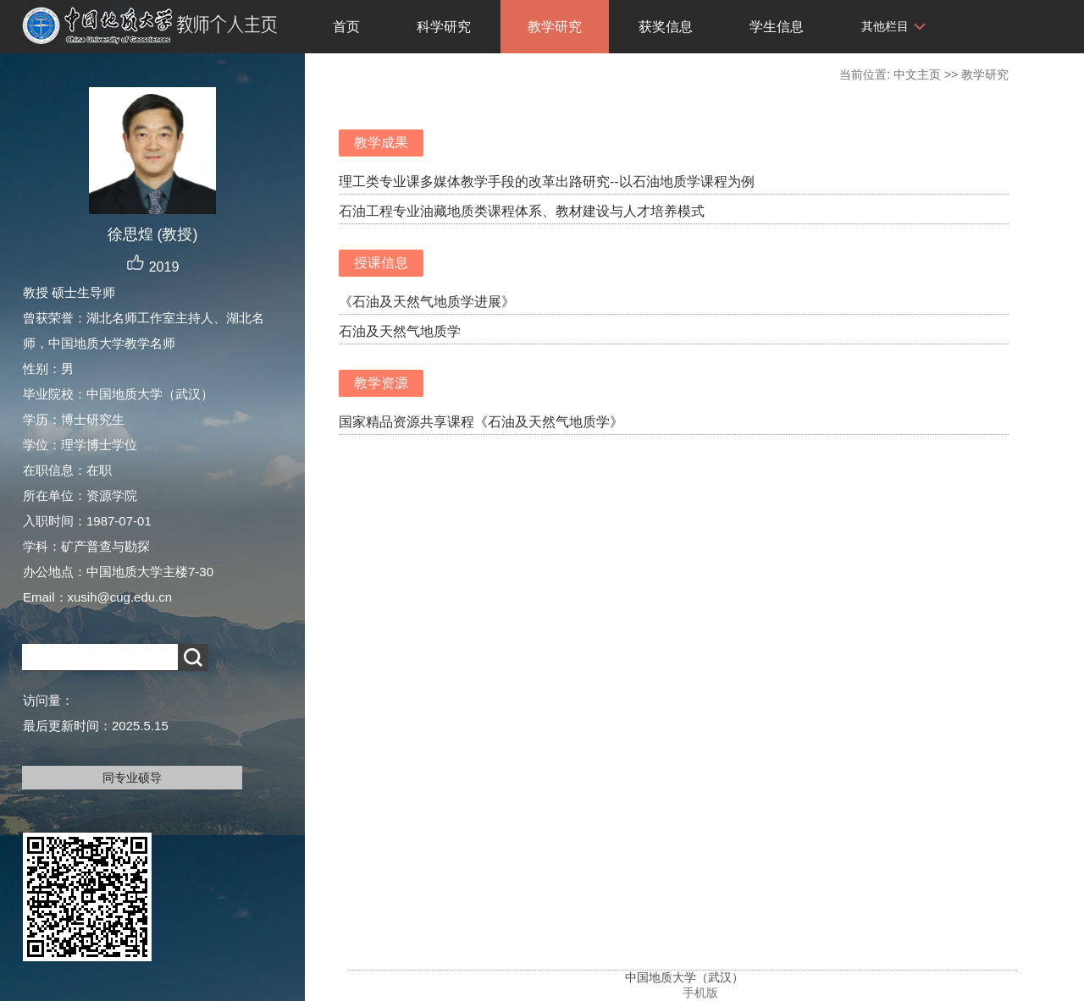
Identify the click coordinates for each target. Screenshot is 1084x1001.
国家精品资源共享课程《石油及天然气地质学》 (481, 422)
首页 (346, 26)
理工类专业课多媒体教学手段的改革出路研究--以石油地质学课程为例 (547, 181)
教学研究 (555, 26)
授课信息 (381, 263)
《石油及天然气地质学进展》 (427, 301)
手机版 (700, 992)
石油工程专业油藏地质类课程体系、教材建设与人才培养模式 (522, 211)
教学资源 (381, 383)
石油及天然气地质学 (400, 331)
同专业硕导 (132, 777)
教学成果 (381, 142)
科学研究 (444, 26)
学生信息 (776, 26)
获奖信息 (666, 26)
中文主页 (917, 74)
